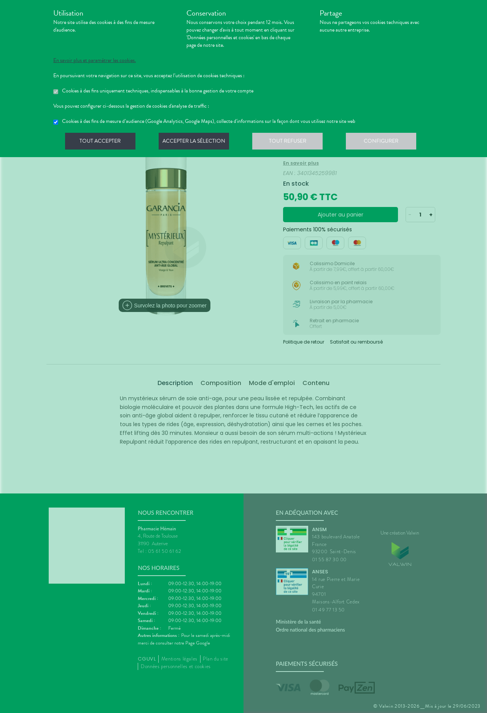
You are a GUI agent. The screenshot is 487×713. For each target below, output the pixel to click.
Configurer (386, 142)
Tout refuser (291, 142)
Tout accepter (100, 142)
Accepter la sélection (196, 142)
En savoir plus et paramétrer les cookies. (94, 60)
